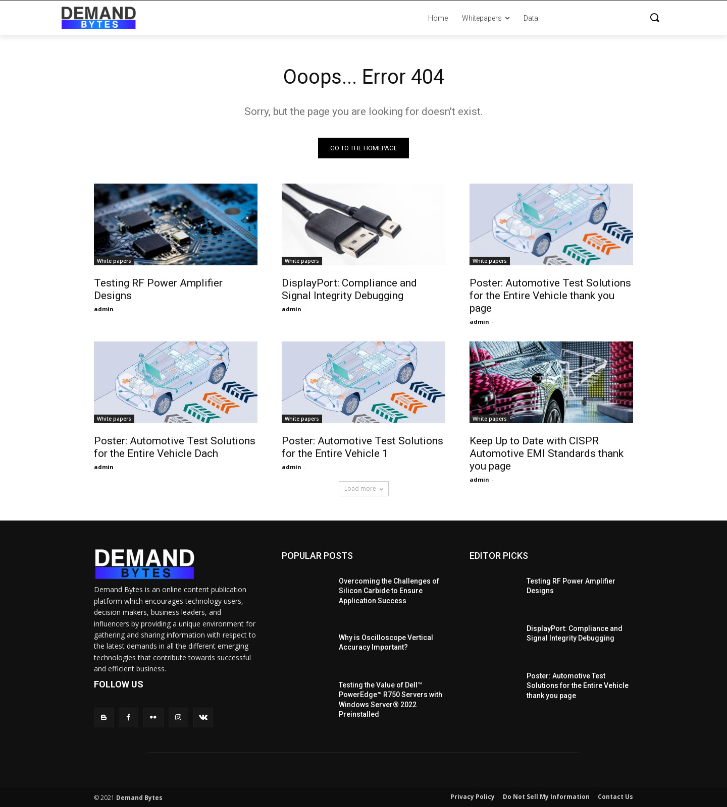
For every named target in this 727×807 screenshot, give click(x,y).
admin (104, 309)
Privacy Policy (472, 796)
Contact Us (615, 796)
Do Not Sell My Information (546, 796)
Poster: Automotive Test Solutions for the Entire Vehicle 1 (362, 447)
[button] (605, 18)
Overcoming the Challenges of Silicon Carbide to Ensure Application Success (389, 591)
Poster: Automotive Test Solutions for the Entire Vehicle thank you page (550, 295)
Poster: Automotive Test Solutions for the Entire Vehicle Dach (174, 447)
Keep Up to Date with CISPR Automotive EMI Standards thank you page (547, 453)
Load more (363, 488)
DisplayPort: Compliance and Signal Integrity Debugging (349, 289)
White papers (114, 260)
